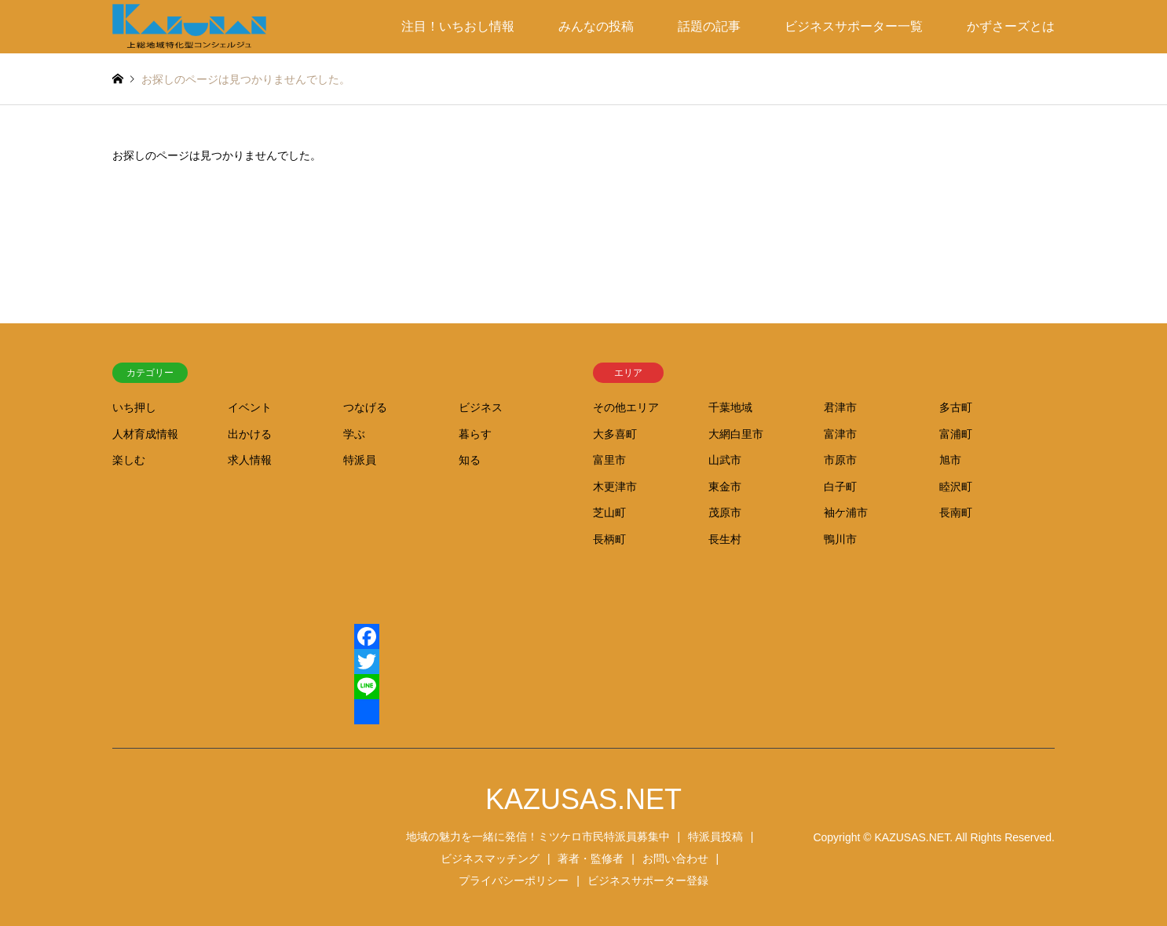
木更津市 (615, 486)
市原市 (840, 460)
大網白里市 (735, 434)
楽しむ (128, 460)
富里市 (609, 460)
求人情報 (250, 460)
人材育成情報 (145, 434)
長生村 (724, 539)
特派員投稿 (715, 836)
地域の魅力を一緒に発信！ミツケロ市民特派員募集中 (538, 836)
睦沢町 (955, 486)
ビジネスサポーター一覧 (854, 26)
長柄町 (609, 539)
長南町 (955, 512)
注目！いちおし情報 (457, 26)
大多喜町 (615, 434)
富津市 (840, 434)
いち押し (134, 407)
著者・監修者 (591, 858)
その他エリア (626, 407)
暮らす (475, 434)
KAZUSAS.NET (583, 799)
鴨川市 (840, 539)
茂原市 (724, 512)
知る (470, 460)
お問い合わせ (675, 858)
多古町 (955, 407)
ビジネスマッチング (490, 858)
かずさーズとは (1011, 26)
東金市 (724, 486)
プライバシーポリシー (514, 880)
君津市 (840, 407)
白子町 (840, 486)
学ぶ (354, 434)
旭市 (950, 460)
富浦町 (955, 434)
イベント (250, 407)
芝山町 (609, 512)
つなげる (365, 407)
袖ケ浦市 (846, 512)
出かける (250, 434)
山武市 (724, 460)
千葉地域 (730, 407)
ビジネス (481, 407)
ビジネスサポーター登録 (647, 880)
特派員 (359, 460)
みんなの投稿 (596, 26)
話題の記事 (709, 26)
